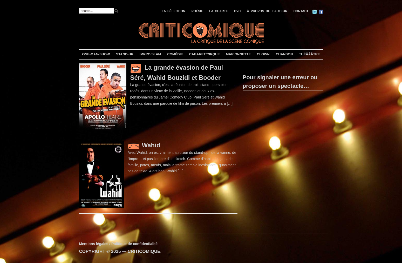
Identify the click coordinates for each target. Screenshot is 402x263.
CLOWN (263, 54)
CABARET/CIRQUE (204, 54)
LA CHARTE (218, 11)
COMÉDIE (175, 54)
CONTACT (301, 11)
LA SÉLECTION (173, 11)
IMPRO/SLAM (150, 54)
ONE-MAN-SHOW (96, 54)
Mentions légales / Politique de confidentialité (118, 244)
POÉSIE (197, 11)
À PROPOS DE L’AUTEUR (267, 11)
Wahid (151, 145)
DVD (237, 11)
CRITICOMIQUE (144, 251)
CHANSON (284, 54)
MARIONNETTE (238, 54)
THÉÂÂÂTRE (309, 54)
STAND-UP (124, 54)
